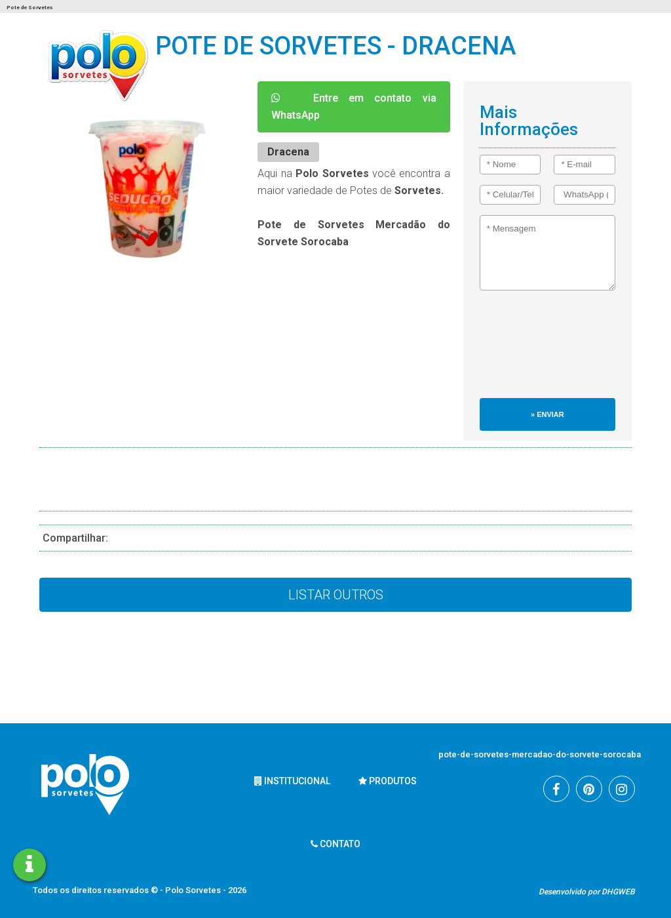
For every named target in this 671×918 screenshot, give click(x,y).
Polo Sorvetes (194, 890)
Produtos (387, 781)
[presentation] (533, 351)
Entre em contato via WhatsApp (353, 106)
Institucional (292, 781)
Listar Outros (335, 595)
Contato (335, 844)
